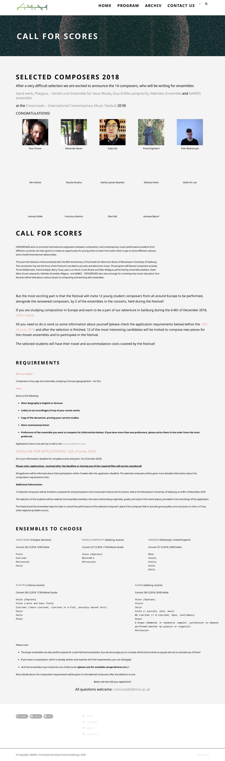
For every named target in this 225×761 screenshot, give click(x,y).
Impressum (203, 754)
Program (128, 5)
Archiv (153, 5)
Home (104, 5)
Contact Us (181, 5)
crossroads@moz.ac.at (131, 689)
